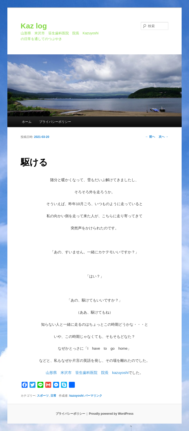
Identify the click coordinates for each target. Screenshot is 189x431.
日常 (53, 395)
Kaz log (34, 26)
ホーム (27, 122)
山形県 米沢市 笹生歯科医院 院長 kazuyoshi (87, 372)
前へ (150, 136)
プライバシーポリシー (55, 122)
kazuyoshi (76, 395)
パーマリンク (93, 395)
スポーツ (43, 395)
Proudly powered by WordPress (111, 413)
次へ (163, 136)
